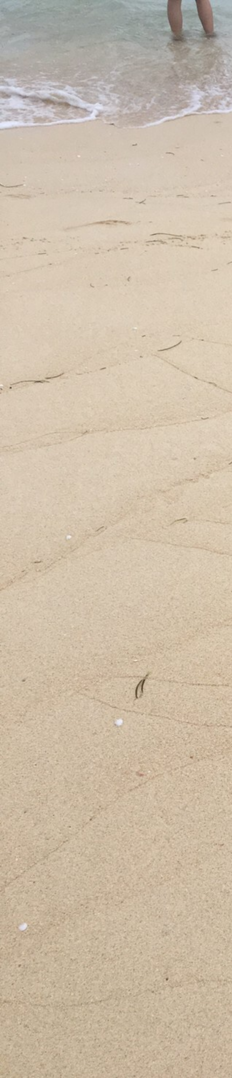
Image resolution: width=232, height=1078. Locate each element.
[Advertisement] (172, 97)
